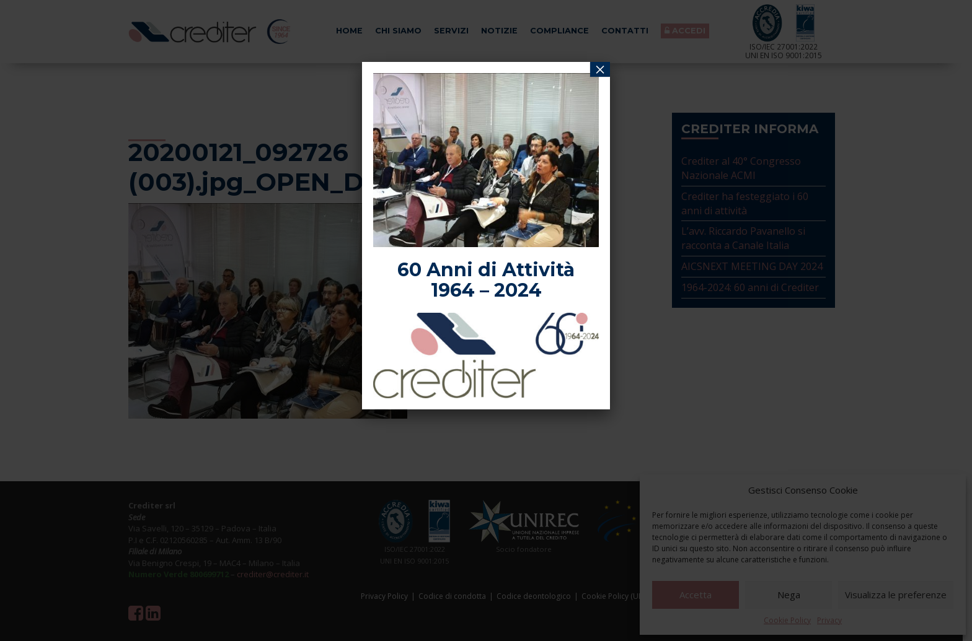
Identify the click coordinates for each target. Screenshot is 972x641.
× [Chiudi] (600, 69)
